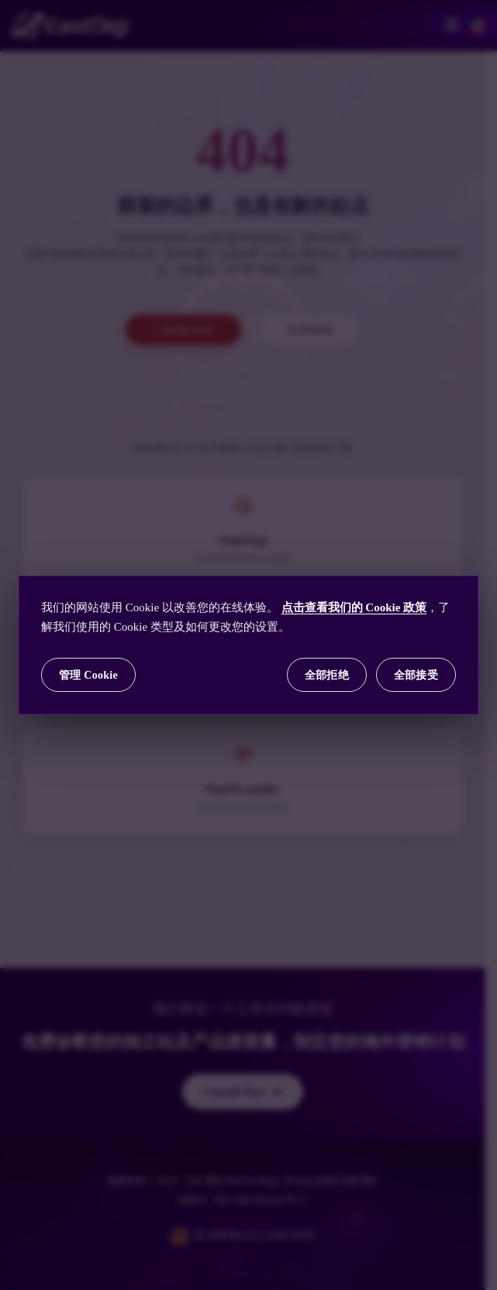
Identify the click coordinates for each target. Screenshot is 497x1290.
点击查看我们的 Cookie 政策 (354, 607)
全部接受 (416, 674)
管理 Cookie (88, 674)
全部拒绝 (327, 674)
